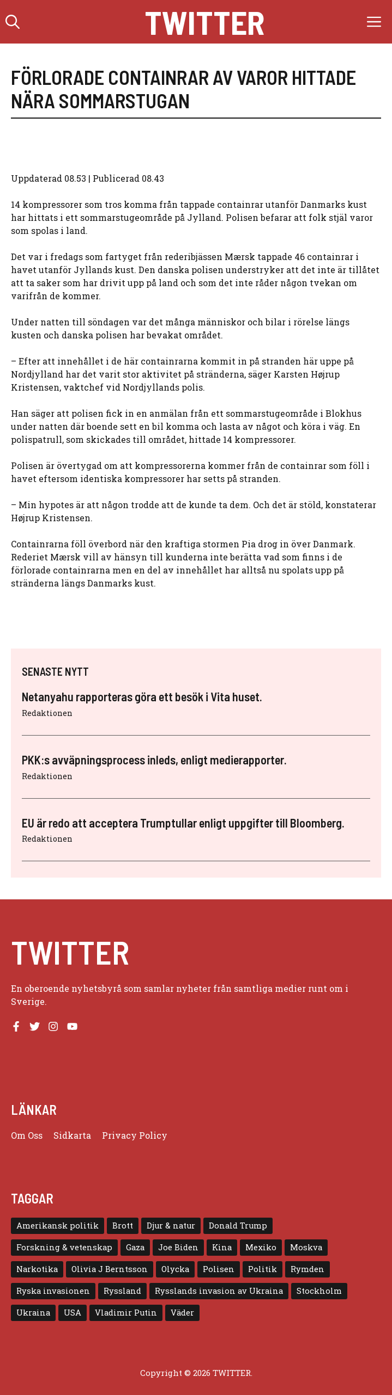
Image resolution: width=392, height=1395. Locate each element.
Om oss (27, 1135)
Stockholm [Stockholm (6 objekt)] (319, 1291)
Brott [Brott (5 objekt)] (122, 1225)
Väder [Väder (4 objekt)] (182, 1312)
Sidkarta (72, 1135)
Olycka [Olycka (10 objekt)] (175, 1269)
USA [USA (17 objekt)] (72, 1312)
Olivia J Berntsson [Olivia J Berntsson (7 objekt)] (109, 1269)
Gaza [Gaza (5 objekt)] (135, 1247)
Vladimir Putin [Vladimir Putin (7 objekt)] (126, 1312)
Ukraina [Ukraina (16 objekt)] (33, 1312)
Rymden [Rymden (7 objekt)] (307, 1269)
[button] (12, 22)
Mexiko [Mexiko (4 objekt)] (260, 1247)
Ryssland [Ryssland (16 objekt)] (122, 1291)
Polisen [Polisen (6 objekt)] (218, 1269)
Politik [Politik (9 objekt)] (262, 1269)
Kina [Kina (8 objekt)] (222, 1247)
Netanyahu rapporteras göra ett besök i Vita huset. (142, 696)
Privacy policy (134, 1135)
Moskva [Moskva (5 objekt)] (306, 1247)
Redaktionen (47, 713)
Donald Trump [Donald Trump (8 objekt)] (238, 1225)
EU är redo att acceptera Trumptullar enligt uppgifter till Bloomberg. (183, 823)
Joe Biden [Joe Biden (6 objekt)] (178, 1247)
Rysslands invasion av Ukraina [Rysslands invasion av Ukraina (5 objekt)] (219, 1291)
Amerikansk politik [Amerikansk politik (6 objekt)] (57, 1225)
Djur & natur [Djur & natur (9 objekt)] (171, 1225)
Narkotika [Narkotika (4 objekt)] (37, 1269)
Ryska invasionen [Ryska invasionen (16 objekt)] (53, 1291)
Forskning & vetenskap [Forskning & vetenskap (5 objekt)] (64, 1247)
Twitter (204, 21)
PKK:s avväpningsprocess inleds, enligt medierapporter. (154, 759)
